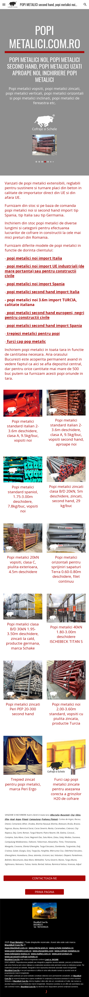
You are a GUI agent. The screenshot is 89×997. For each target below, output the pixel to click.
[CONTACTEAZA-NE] (44, 878)
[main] (44, 64)
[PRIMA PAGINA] (44, 892)
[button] (4, 4)
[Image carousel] (44, 149)
